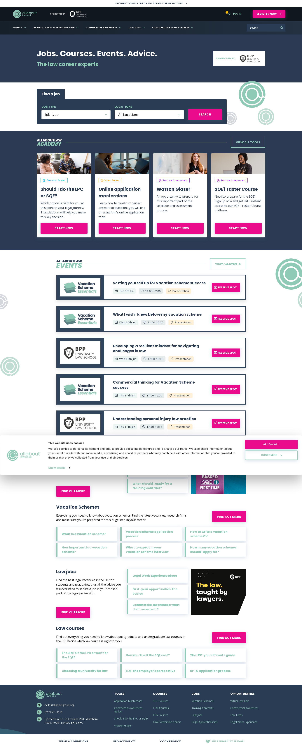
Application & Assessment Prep (54, 27)
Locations (123, 107)
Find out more (73, 491)
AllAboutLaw (25, 14)
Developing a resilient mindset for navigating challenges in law (156, 348)
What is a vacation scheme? (84, 534)
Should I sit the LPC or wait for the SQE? (85, 655)
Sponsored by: (239, 58)
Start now (64, 228)
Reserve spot (225, 287)
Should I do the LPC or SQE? (62, 192)
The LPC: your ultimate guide (212, 655)
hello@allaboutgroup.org (59, 705)
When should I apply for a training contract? (152, 486)
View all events (228, 264)
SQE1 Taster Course (236, 189)
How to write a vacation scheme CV (209, 534)
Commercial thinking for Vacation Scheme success (154, 385)
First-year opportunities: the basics (154, 591)
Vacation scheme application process (149, 534)
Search (281, 28)
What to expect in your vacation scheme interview (147, 549)
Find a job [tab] (51, 93)
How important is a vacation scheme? (84, 549)
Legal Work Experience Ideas (154, 576)
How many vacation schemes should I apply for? (213, 549)
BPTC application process (210, 671)
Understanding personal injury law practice (154, 418)
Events (17, 27)
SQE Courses (160, 701)
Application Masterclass (128, 701)
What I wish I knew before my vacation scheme (157, 314)
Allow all (271, 718)
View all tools (248, 142)
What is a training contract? (154, 454)
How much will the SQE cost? (148, 655)
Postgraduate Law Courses (170, 27)
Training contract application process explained (156, 470)
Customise (271, 729)
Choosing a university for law (85, 671)
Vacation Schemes (203, 701)
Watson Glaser (173, 189)
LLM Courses (161, 708)
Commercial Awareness (101, 27)
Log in (234, 13)
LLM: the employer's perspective (150, 671)
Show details (56, 741)
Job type (48, 107)
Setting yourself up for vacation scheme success (159, 283)
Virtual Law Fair (239, 701)
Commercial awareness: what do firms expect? (156, 607)
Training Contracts (203, 708)
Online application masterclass (120, 192)
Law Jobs (135, 27)
